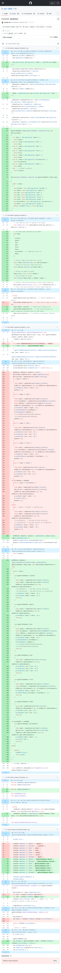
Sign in (53, 3)
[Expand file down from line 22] (6, 881)
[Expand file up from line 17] (5, 780)
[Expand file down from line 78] (6, 908)
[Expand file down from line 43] (6, 361)
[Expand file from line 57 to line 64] (5, 290)
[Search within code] (29, 43)
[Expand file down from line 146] (6, 930)
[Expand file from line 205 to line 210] (6, 550)
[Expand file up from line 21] (5, 52)
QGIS (10, 9)
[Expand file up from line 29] (5, 219)
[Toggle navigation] (2, 3)
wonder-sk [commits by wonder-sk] (7, 22)
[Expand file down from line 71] (5, 322)
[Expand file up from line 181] (6, 932)
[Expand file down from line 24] (5, 800)
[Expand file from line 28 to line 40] (5, 81)
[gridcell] (30, 52)
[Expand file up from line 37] (6, 330)
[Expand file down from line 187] (6, 952)
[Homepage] (30, 3)
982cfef (11, 33)
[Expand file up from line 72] (6, 883)
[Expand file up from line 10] (6, 834)
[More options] (57, 48)
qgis (5, 9)
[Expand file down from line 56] (5, 825)
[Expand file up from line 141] (6, 910)
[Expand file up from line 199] (6, 363)
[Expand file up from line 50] (5, 803)
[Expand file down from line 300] (6, 772)
